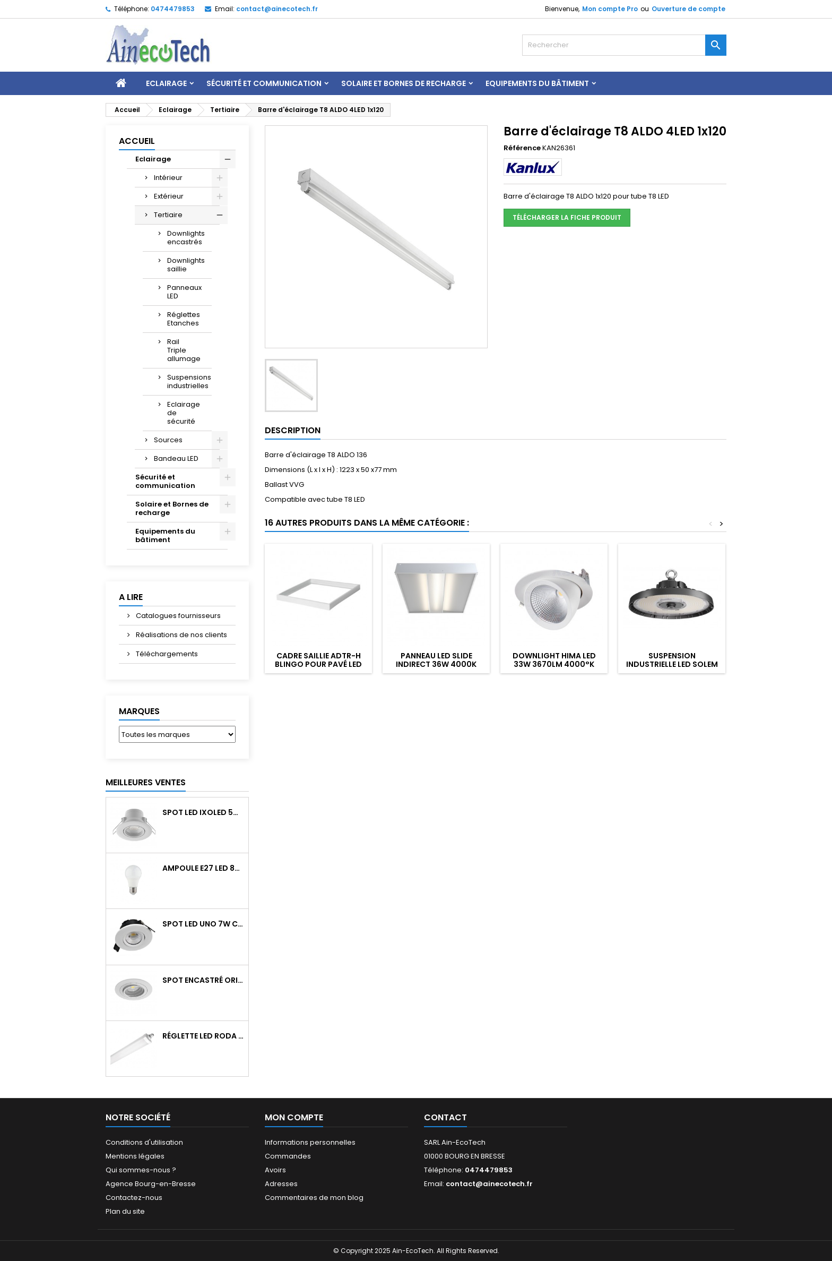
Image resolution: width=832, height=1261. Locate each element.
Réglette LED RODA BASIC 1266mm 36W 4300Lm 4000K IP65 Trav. (203, 1036)
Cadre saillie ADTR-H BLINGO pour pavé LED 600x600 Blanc (318, 664)
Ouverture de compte (688, 8)
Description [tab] (292, 430)
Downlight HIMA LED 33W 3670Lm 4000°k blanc (554, 664)
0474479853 (173, 8)
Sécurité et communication (264, 83)
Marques (139, 711)
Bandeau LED (176, 458)
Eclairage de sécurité (183, 412)
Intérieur (168, 178)
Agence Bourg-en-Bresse (151, 1184)
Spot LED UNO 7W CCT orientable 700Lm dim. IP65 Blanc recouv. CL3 (203, 924)
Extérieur (169, 196)
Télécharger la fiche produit (567, 217)
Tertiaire (168, 215)
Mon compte (294, 1117)
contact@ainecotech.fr (277, 8)
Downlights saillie (186, 264)
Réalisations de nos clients (180, 635)
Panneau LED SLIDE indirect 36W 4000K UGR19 (436, 664)
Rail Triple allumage (184, 350)
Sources (168, 440)
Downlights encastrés (186, 237)
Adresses (281, 1184)
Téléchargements (166, 654)
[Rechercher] (624, 45)
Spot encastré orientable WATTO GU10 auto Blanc (203, 980)
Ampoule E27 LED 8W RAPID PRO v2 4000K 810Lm (203, 868)
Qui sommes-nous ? (141, 1170)
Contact (445, 1117)
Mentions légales (135, 1156)
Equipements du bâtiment (537, 83)
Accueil (137, 141)
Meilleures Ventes (146, 782)
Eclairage (166, 83)
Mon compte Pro (610, 8)
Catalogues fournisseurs (177, 616)
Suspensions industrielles (189, 381)
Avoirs (275, 1170)
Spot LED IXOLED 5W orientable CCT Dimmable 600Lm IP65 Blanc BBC (203, 812)
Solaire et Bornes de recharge (403, 83)
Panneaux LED (184, 291)
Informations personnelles (310, 1142)
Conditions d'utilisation (144, 1142)
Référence (522, 148)
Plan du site (125, 1211)
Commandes (288, 1156)
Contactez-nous (134, 1198)
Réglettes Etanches (183, 319)
